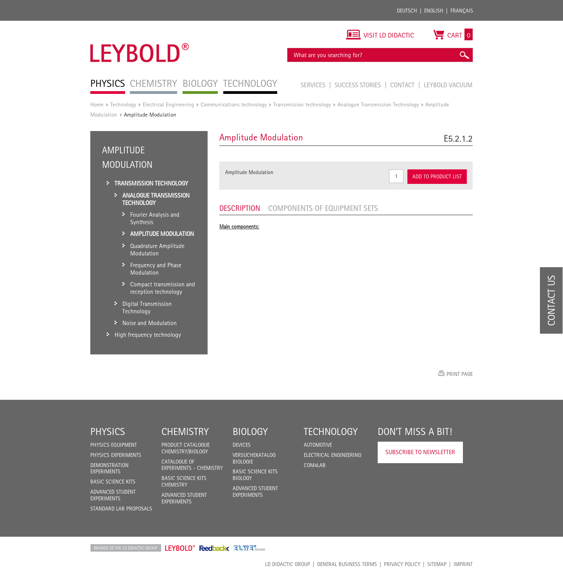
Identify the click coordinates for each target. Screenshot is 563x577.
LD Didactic (125, 548)
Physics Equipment (113, 445)
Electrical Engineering (168, 104)
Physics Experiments (115, 455)
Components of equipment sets (323, 208)
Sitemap (436, 564)
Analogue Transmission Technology (378, 104)
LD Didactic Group (287, 564)
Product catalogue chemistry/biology (185, 448)
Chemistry (185, 431)
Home (97, 104)
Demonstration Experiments (109, 468)
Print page (459, 374)
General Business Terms (347, 564)
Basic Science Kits (112, 481)
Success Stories (358, 85)
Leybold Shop (180, 548)
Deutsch (407, 10)
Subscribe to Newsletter (420, 452)
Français (461, 10)
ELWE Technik (249, 548)
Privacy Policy (402, 564)
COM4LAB (315, 465)
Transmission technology (302, 104)
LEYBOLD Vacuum (448, 85)
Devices (242, 445)
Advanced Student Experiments (113, 495)
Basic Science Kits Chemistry (183, 481)
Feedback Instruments (214, 548)
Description (239, 208)
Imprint (463, 564)
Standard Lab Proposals (121, 508)
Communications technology (234, 104)
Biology (250, 431)
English (433, 10)
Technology (123, 104)
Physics (107, 431)
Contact (403, 85)
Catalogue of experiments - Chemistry (192, 464)
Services (314, 85)
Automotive (318, 445)
